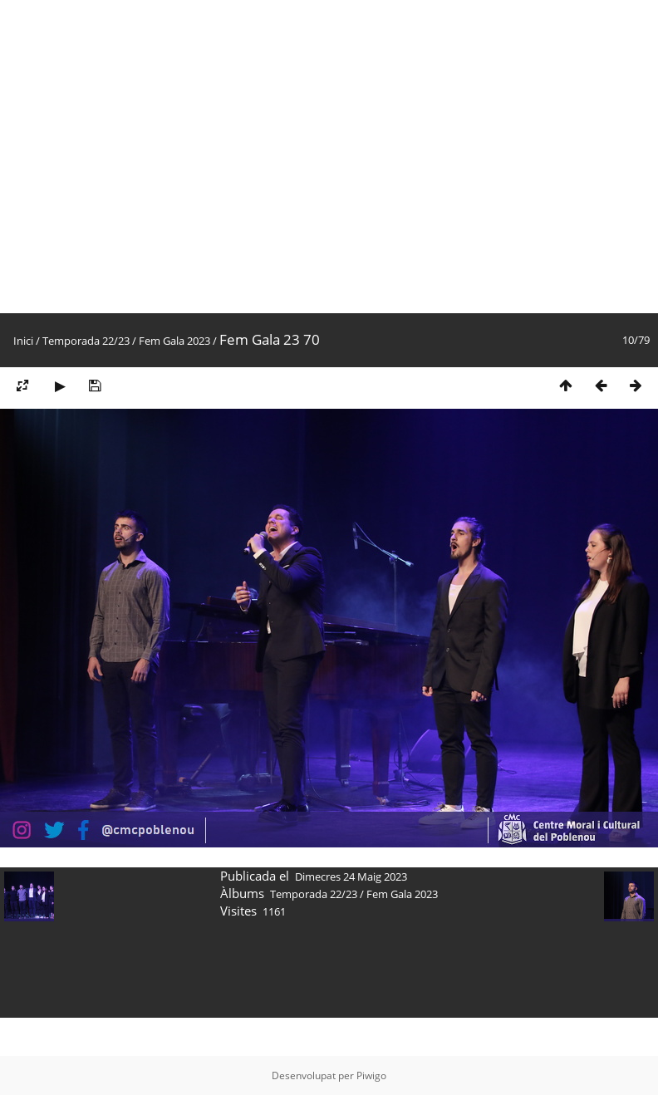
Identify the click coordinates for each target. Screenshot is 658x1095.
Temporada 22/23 (86, 340)
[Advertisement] (156, 156)
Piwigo (371, 1075)
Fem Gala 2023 (174, 340)
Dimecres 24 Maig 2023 (351, 876)
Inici (23, 340)
